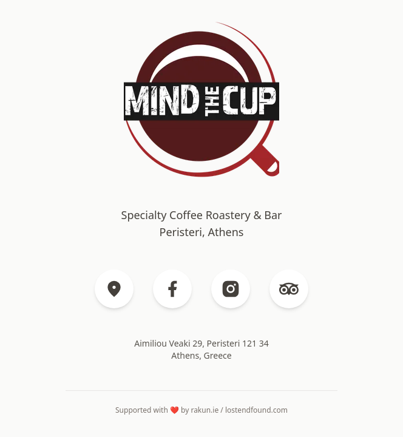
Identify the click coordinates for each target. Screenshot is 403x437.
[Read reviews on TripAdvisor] (288, 288)
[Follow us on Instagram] (230, 288)
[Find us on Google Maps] (114, 288)
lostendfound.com (256, 410)
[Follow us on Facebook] (172, 288)
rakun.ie (204, 410)
